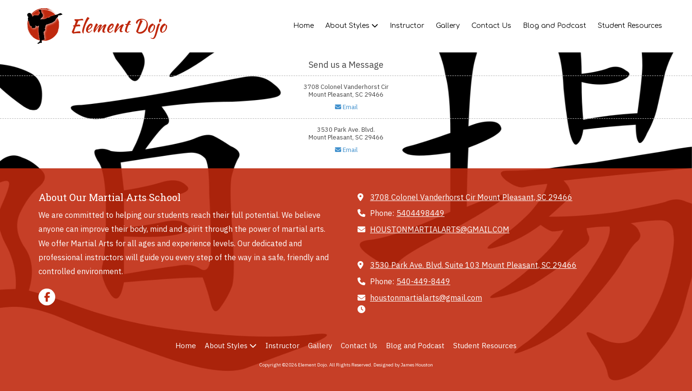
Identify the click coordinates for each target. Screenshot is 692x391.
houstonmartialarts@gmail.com (426, 297)
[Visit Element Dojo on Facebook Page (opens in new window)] (46, 297)
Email (346, 107)
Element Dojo (118, 26)
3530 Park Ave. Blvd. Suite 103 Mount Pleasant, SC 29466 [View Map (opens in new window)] (473, 265)
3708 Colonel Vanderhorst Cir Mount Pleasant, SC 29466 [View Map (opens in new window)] (471, 197)
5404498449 (420, 213)
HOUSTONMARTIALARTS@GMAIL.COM (439, 229)
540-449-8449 (423, 281)
